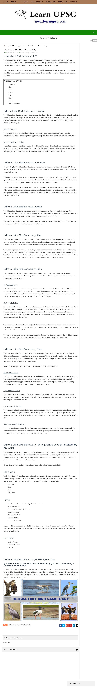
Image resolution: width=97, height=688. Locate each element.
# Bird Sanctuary (14, 661)
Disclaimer (50, 2)
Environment (25, 46)
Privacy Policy (37, 2)
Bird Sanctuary (14, 46)
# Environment (25, 661)
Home (5, 2)
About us (14, 2)
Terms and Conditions (67, 2)
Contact (24, 2)
